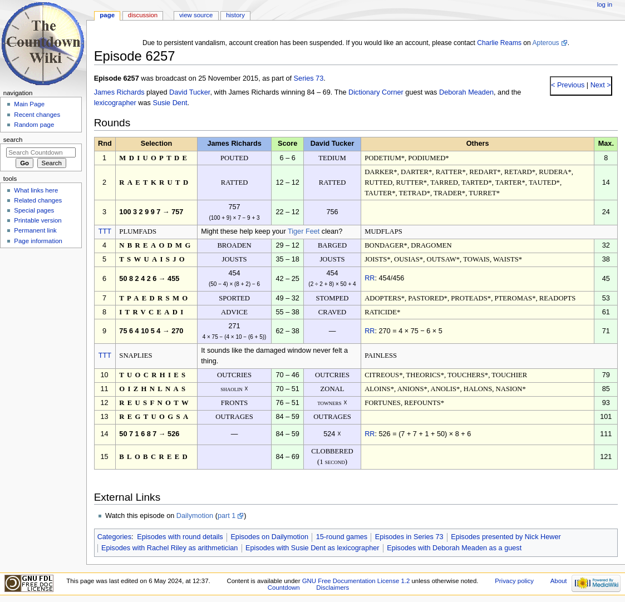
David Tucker (189, 92)
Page (107, 15)
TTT (105, 231)
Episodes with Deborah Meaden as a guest (454, 548)
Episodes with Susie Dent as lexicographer (312, 548)
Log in (604, 4)
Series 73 (309, 78)
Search (13, 139)
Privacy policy (514, 581)
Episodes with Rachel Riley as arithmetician (169, 548)
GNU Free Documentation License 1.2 (356, 581)
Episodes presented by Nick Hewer (505, 537)
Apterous (545, 43)
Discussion (143, 15)
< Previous (567, 85)
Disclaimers (332, 587)
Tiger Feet (303, 231)
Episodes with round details (180, 537)
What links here (36, 190)
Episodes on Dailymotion (269, 537)
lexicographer (115, 103)
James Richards (119, 92)
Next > (599, 85)
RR (370, 278)
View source (196, 15)
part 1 (226, 516)
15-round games (341, 537)
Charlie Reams (499, 43)
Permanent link (35, 230)
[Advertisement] (40, 335)
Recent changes (37, 114)
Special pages (34, 210)
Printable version (37, 220)
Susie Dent (169, 103)
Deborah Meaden (466, 92)
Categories (114, 537)
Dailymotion (194, 516)
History (235, 15)
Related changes (38, 200)
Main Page (29, 104)
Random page (34, 124)
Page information (38, 241)
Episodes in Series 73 (409, 537)
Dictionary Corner (375, 92)
